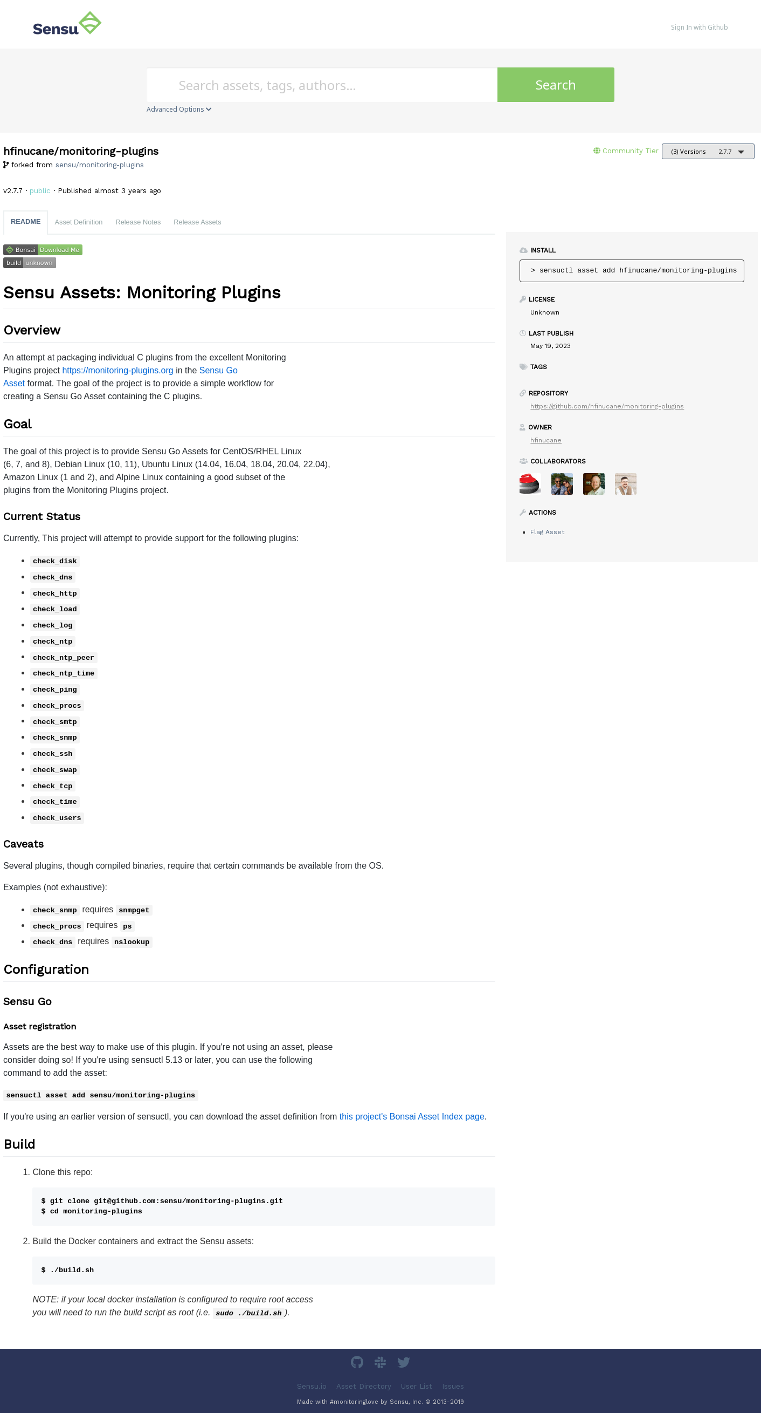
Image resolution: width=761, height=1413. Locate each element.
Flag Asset (547, 532)
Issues (453, 1386)
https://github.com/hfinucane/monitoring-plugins (607, 406)
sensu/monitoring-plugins (100, 165)
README (25, 221)
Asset (14, 383)
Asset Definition (78, 222)
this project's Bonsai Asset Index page (412, 1116)
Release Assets (197, 222)
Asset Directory (363, 1386)
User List (416, 1386)
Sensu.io (312, 1386)
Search (556, 84)
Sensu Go (218, 370)
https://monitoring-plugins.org (117, 370)
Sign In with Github (699, 27)
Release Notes (138, 222)
